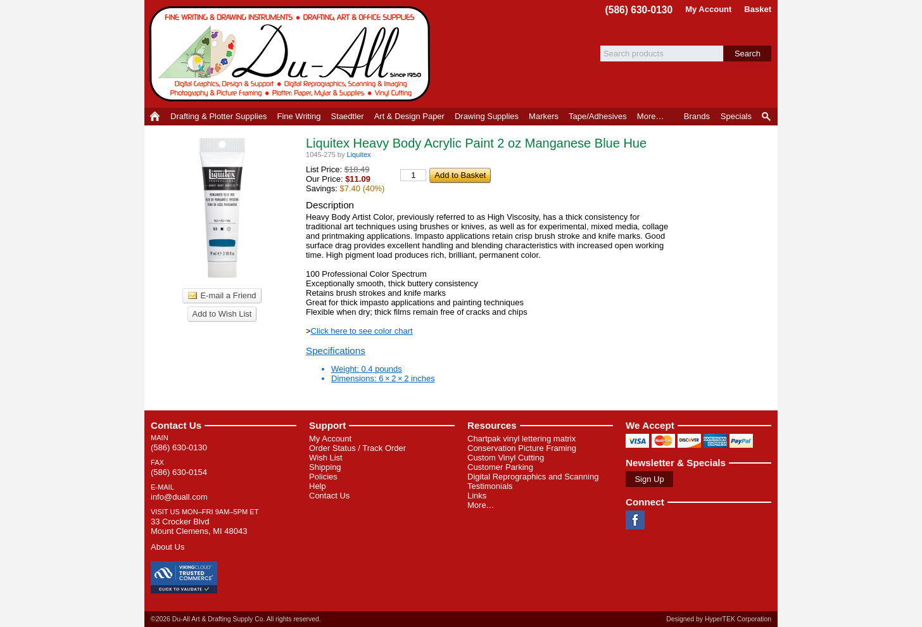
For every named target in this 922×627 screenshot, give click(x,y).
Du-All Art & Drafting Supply (291, 53)
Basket (757, 9)
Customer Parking (500, 467)
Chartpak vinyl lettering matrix (521, 438)
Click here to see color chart (362, 331)
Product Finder (767, 116)
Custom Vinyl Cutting (505, 457)
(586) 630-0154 (179, 472)
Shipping (325, 467)
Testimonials (490, 486)
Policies (323, 476)
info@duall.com (179, 497)
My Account (708, 9)
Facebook (635, 519)
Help (317, 486)
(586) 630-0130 (639, 9)
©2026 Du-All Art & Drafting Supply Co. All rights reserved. (236, 619)
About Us (167, 547)
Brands (697, 116)
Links (476, 495)
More (650, 116)
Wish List (326, 457)
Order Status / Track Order (357, 448)
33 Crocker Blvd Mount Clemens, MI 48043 (199, 526)
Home (154, 116)
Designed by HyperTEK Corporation (718, 619)
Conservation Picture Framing (521, 448)
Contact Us (176, 425)
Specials (736, 116)
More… (481, 505)
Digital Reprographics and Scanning (532, 476)
